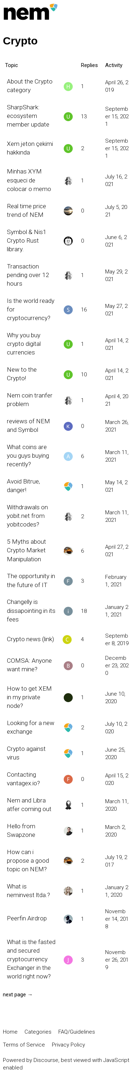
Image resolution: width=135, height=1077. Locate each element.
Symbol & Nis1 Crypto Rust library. (26, 240)
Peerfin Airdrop (27, 918)
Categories (37, 1032)
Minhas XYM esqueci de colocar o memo (29, 180)
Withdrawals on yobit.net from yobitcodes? (27, 516)
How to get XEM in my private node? (29, 697)
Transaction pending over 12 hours (28, 275)
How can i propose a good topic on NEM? (28, 860)
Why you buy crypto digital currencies (24, 344)
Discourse (45, 1060)
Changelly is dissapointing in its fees (31, 610)
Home (10, 1032)
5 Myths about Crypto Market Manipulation (26, 550)
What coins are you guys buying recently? (28, 455)
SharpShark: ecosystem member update (28, 116)
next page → (18, 994)
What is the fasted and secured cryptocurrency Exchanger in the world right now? (31, 959)
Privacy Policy (68, 1045)
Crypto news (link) (30, 639)
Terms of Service (24, 1045)
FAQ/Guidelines (76, 1032)
